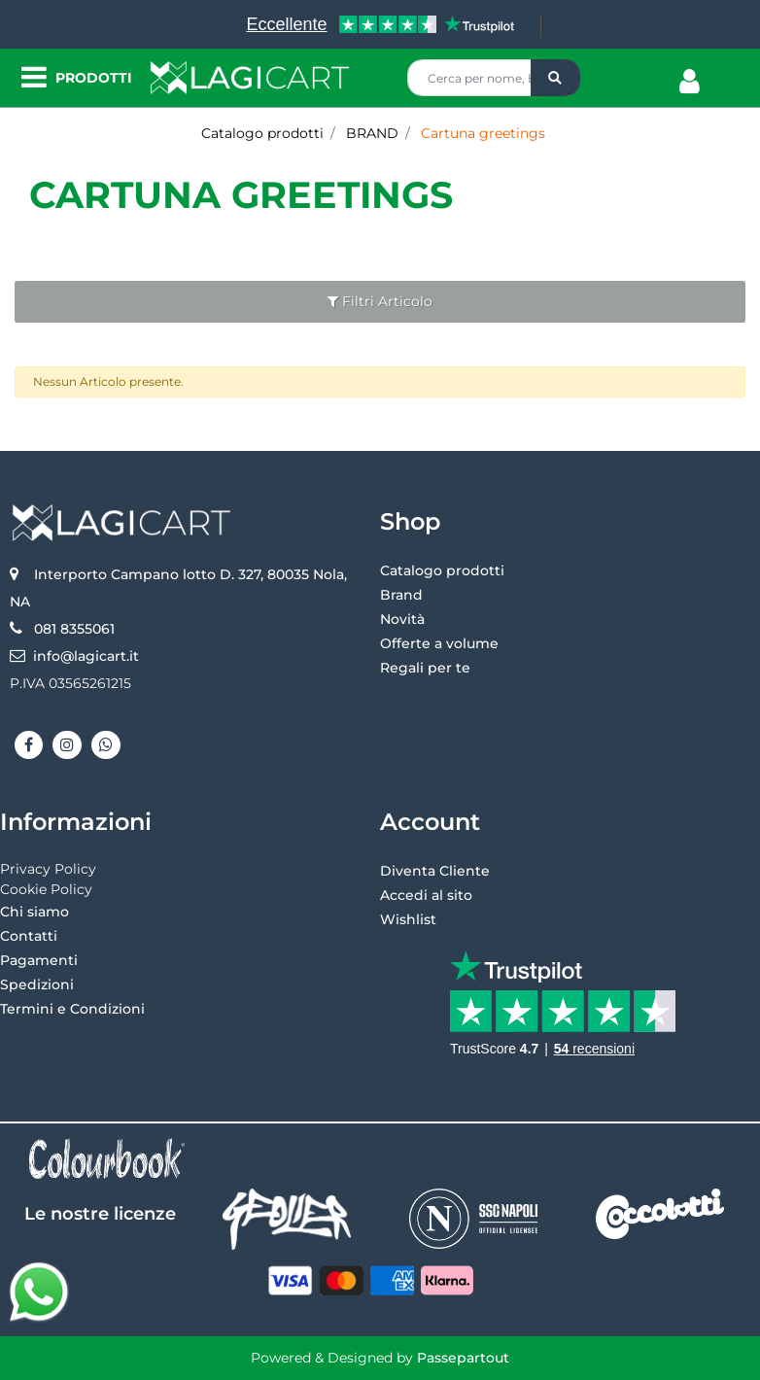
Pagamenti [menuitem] (39, 960)
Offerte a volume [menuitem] (439, 643)
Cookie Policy (46, 889)
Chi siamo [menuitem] (34, 911)
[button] (555, 77)
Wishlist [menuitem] (408, 919)
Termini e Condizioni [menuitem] (72, 1009)
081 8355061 (74, 629)
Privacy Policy (48, 869)
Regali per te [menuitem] (425, 667)
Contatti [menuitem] (28, 936)
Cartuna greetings (241, 195)
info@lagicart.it (86, 656)
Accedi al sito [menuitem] (426, 895)
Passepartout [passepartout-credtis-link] (463, 1357)
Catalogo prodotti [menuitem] (442, 570)
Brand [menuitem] (401, 595)
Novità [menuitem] (402, 619)
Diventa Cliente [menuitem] (435, 871)
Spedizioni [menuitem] (37, 984)
